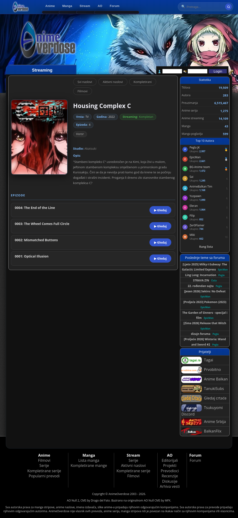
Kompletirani (143, 82)
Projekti (169, 465)
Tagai (197, 360)
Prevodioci (170, 470)
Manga (67, 6)
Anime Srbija (203, 422)
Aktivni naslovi (113, 82)
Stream (85, 6)
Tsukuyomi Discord (202, 410)
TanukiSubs (202, 389)
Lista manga (88, 460)
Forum (114, 6)
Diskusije (169, 481)
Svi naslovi (85, 82)
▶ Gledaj (160, 210)
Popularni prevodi (44, 475)
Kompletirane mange (89, 465)
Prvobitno (201, 369)
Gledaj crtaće (203, 398)
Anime (50, 6)
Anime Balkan (204, 379)
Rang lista (206, 247)
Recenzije (170, 475)
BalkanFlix (201, 431)
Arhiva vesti (170, 486)
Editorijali (170, 460)
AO (100, 6)
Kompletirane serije (44, 470)
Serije (44, 465)
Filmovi (83, 91)
